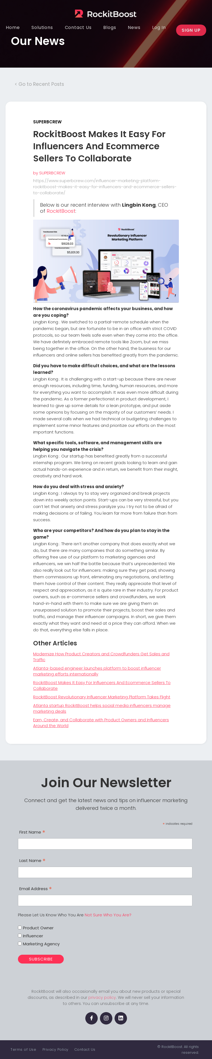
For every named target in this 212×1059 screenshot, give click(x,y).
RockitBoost (61, 210)
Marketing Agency (41, 944)
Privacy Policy (55, 1049)
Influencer (33, 936)
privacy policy (102, 997)
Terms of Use (23, 1049)
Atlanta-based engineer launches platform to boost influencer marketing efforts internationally (97, 671)
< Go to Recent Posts (39, 84)
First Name (32, 832)
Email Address (35, 889)
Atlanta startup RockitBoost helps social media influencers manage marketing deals (102, 708)
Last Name (32, 861)
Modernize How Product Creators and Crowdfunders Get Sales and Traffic (101, 656)
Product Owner (38, 928)
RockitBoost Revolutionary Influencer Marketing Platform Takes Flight (101, 697)
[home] (102, 9)
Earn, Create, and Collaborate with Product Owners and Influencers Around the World (101, 722)
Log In (159, 27)
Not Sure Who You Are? (108, 915)
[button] (42, 27)
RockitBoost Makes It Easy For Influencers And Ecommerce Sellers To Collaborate (102, 685)
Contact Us (85, 1049)
